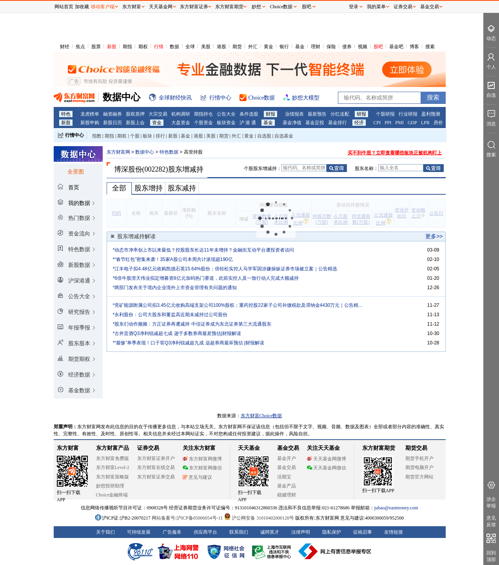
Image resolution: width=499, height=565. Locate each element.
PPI (388, 122)
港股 (221, 46)
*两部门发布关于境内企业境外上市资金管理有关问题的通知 (175, 287)
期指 (127, 46)
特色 (66, 114)
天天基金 (249, 448)
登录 (353, 6)
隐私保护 (331, 532)
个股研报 (385, 114)
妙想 (256, 6)
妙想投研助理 (110, 486)
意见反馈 (491, 521)
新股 (111, 46)
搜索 (430, 46)
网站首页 (63, 6)
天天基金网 (160, 6)
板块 (147, 136)
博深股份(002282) (141, 169)
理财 (315, 46)
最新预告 (317, 114)
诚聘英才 (269, 532)
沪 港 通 (248, 122)
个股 (135, 136)
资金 (156, 122)
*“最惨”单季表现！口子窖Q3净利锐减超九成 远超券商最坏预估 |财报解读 (188, 343)
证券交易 (403, 6)
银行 (284, 46)
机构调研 (180, 114)
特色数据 (169, 152)
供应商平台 (205, 532)
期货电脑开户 (419, 467)
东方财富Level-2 (112, 467)
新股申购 (89, 122)
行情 (158, 46)
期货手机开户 (419, 458)
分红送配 (339, 114)
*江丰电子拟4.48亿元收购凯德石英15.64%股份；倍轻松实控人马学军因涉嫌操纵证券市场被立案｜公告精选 (225, 269)
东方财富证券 (194, 6)
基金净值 (292, 122)
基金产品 (286, 486)
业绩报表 (294, 114)
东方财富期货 (378, 448)
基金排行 (337, 122)
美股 (205, 46)
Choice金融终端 (112, 495)
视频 (362, 46)
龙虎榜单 (89, 114)
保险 (331, 46)
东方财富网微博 (202, 459)
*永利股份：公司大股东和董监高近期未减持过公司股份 (170, 314)
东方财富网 (118, 152)
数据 (174, 46)
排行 (160, 136)
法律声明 (300, 532)
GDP (412, 122)
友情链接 (393, 532)
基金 (300, 46)
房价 (438, 122)
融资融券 (112, 114)
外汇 (253, 46)
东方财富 (68, 448)
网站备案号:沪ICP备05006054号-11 (188, 518)
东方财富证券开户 (156, 458)
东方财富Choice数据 (261, 415)
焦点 (80, 46)
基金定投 (314, 122)
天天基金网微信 (326, 468)
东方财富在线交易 (156, 467)
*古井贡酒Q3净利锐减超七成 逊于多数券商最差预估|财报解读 (177, 333)
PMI (400, 122)
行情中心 (74, 135)
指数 (97, 136)
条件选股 (249, 114)
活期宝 (284, 477)
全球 (190, 46)
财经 (64, 46)
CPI (377, 122)
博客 (414, 46)
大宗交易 (158, 114)
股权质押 (135, 114)
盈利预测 (430, 114)
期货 (237, 46)
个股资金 (203, 122)
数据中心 (144, 152)
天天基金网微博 (326, 459)
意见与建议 (197, 477)
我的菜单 (376, 6)
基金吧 (396, 46)
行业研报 (408, 114)
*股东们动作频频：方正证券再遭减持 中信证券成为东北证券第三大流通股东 (192, 324)
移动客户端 (102, 6)
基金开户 (286, 458)
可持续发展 (139, 532)
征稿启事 (362, 532)
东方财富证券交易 (156, 477)
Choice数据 (281, 6)
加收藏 (82, 6)
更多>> (434, 236)
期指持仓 (203, 114)
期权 (143, 46)
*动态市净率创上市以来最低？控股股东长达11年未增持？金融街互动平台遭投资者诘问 (203, 250)
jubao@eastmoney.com (396, 508)
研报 (361, 114)
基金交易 (286, 467)
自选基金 (283, 136)
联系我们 (238, 532)
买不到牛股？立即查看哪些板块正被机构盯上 (395, 153)
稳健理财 (286, 495)
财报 (270, 114)
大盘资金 (180, 122)
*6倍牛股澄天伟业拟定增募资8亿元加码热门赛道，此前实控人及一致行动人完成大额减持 (206, 278)
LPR (425, 122)
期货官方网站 (419, 477)
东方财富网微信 (202, 468)
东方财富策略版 (112, 477)
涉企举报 (491, 502)
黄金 (268, 46)
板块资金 (226, 122)
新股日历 (112, 122)
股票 (96, 46)
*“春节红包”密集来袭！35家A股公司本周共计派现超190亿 (173, 259)
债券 (347, 46)
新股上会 (135, 122)
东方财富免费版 (112, 458)
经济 (359, 122)
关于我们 (105, 532)
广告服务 (172, 532)
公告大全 (226, 114)
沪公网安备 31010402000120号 (259, 518)
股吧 (378, 46)
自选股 (264, 136)
